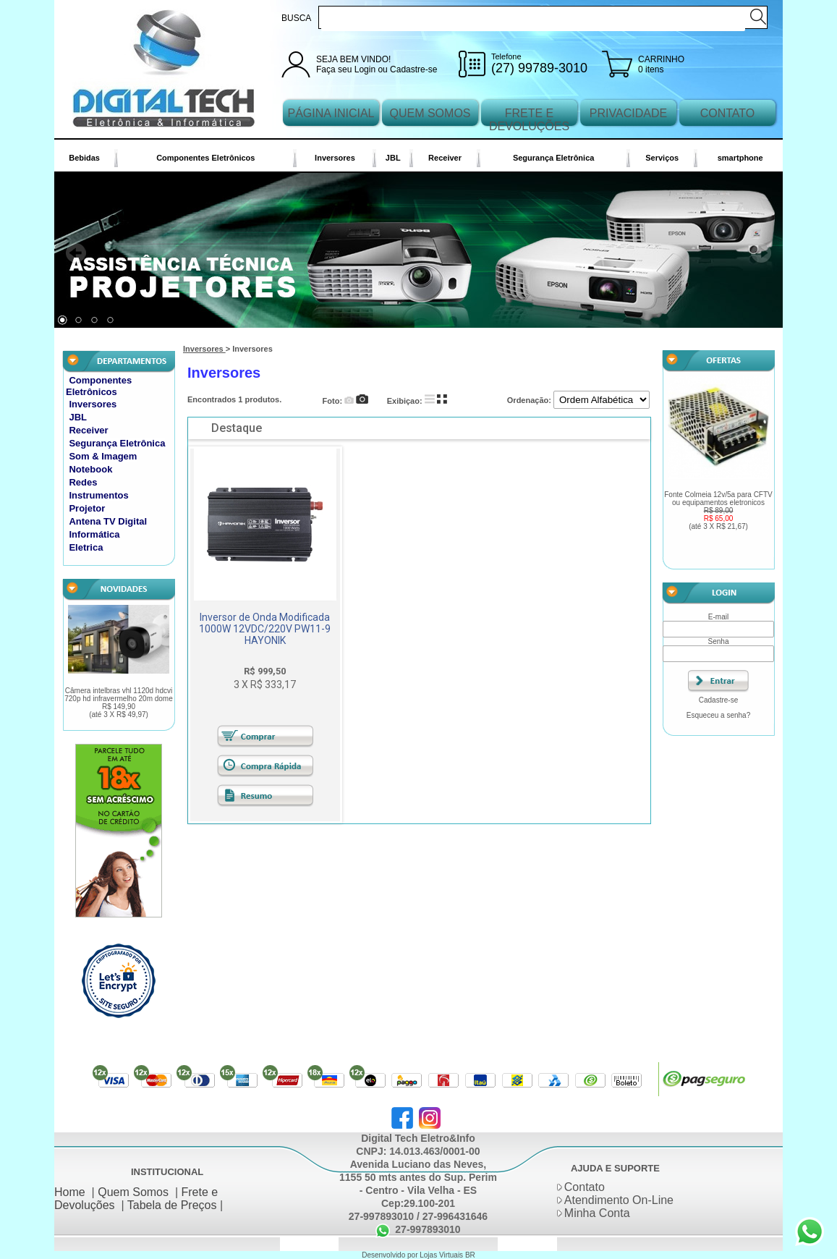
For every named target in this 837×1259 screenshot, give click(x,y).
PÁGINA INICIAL (330, 113)
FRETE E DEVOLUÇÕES (529, 119)
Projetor (87, 508)
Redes (83, 482)
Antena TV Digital (108, 521)
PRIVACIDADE (628, 113)
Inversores (335, 157)
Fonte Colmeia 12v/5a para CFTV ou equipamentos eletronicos (718, 510)
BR (470, 1255)
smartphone (740, 157)
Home (69, 1192)
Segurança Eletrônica (554, 157)
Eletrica (86, 547)
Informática (94, 534)
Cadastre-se (413, 69)
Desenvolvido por (391, 1255)
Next (761, 253)
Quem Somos (133, 1192)
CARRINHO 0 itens (661, 64)
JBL (393, 157)
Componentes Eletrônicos (205, 157)
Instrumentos (98, 495)
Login (364, 69)
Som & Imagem (103, 456)
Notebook (90, 469)
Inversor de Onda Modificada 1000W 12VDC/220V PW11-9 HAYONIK (265, 628)
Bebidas (84, 157)
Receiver (445, 157)
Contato (584, 1187)
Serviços (662, 157)
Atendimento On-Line (619, 1200)
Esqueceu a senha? (718, 715)
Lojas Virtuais (442, 1255)
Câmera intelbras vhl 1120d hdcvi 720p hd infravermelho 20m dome (118, 702)
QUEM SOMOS (429, 113)
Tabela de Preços (172, 1205)
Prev (76, 253)
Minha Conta (597, 1213)
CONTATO (727, 113)
